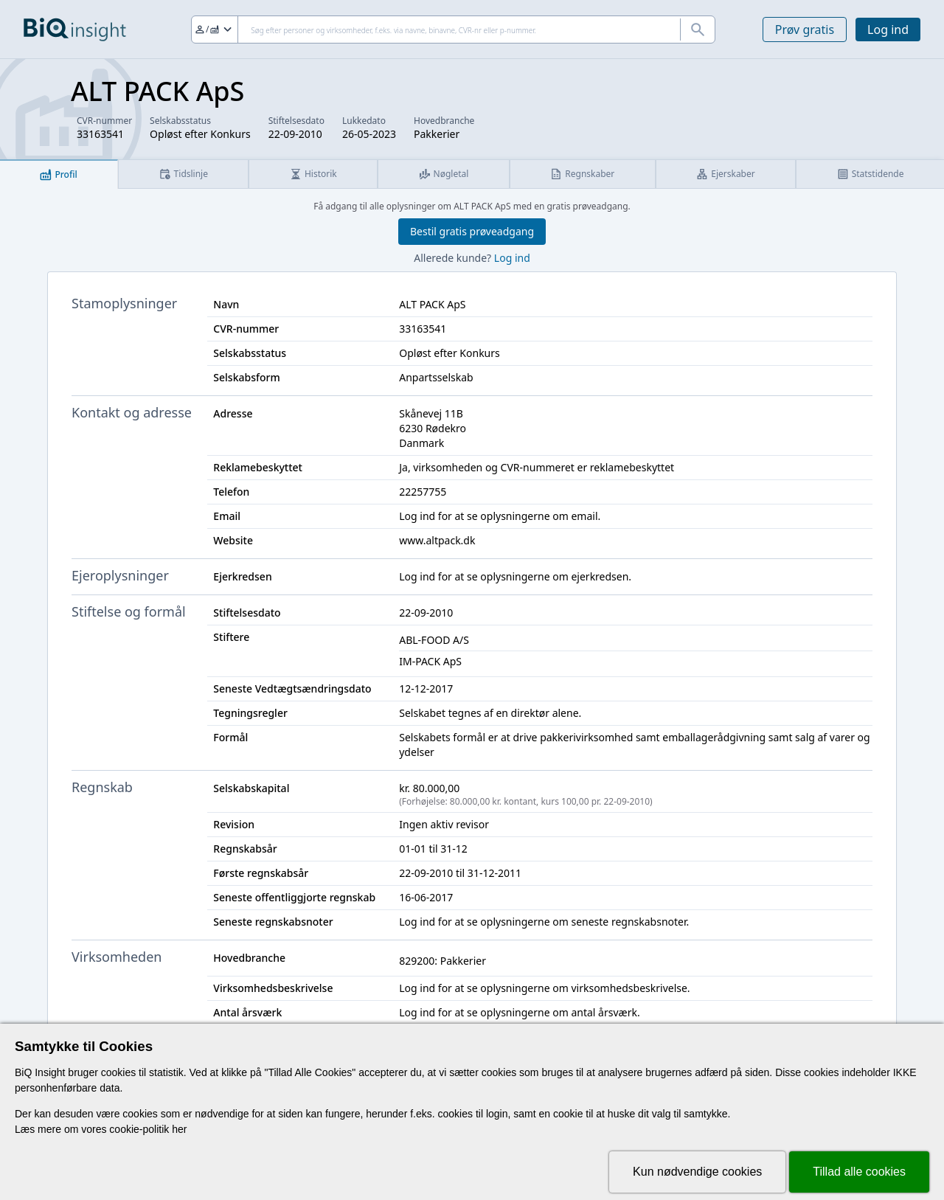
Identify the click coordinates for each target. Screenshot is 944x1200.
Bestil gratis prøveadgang (472, 231)
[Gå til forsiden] (75, 29)
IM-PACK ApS (430, 661)
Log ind (888, 29)
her (179, 1129)
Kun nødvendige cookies (697, 1171)
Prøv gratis (804, 29)
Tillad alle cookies (859, 1171)
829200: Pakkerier (442, 961)
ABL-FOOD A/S (434, 640)
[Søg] (453, 29)
